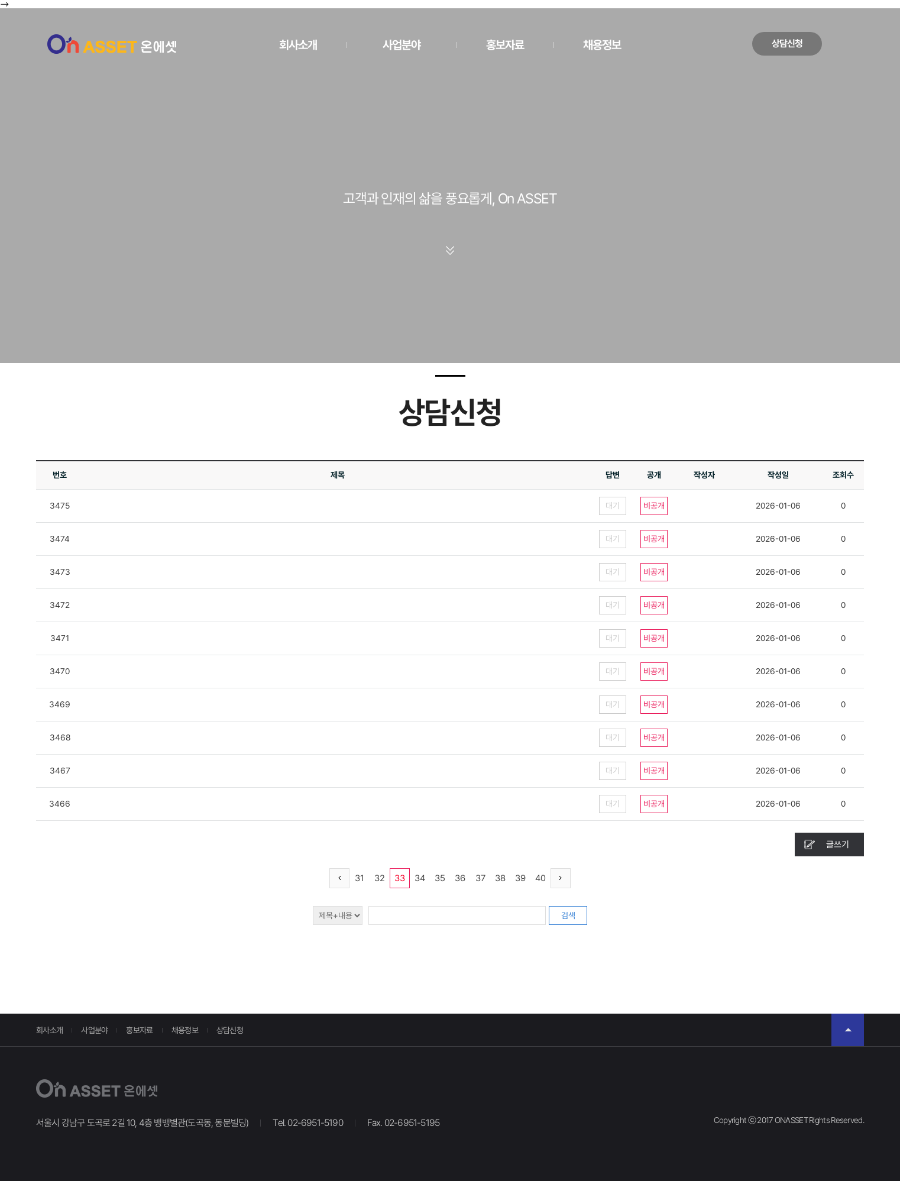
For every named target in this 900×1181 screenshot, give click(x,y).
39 (520, 878)
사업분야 (401, 45)
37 (480, 878)
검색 (568, 915)
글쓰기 (837, 844)
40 (540, 878)
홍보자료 (505, 45)
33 (399, 878)
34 (420, 878)
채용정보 (602, 45)
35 (440, 878)
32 (379, 878)
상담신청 (787, 43)
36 (460, 878)
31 (359, 878)
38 (500, 878)
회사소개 (298, 45)
